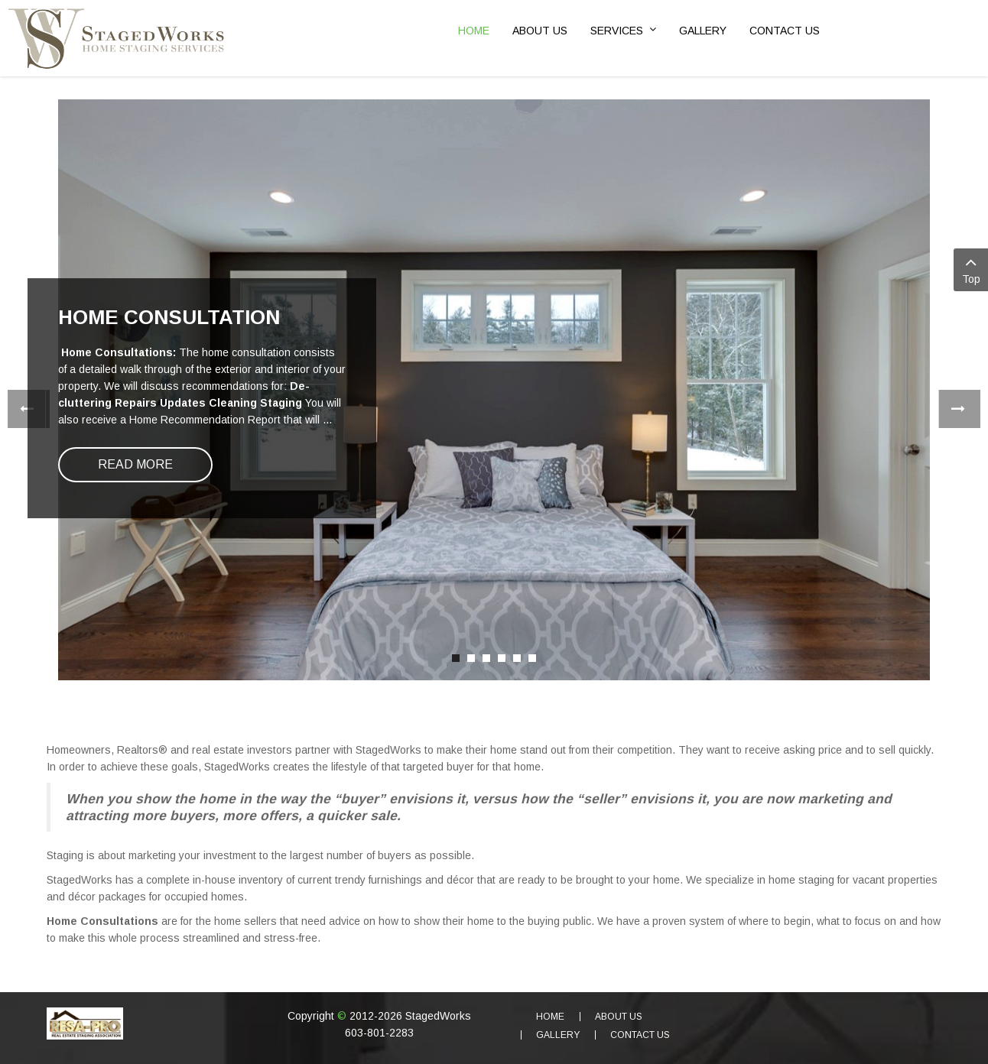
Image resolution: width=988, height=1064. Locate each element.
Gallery (558, 1035)
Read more (135, 464)
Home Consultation (169, 317)
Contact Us (640, 1035)
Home (550, 1016)
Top (971, 268)
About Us (618, 1016)
